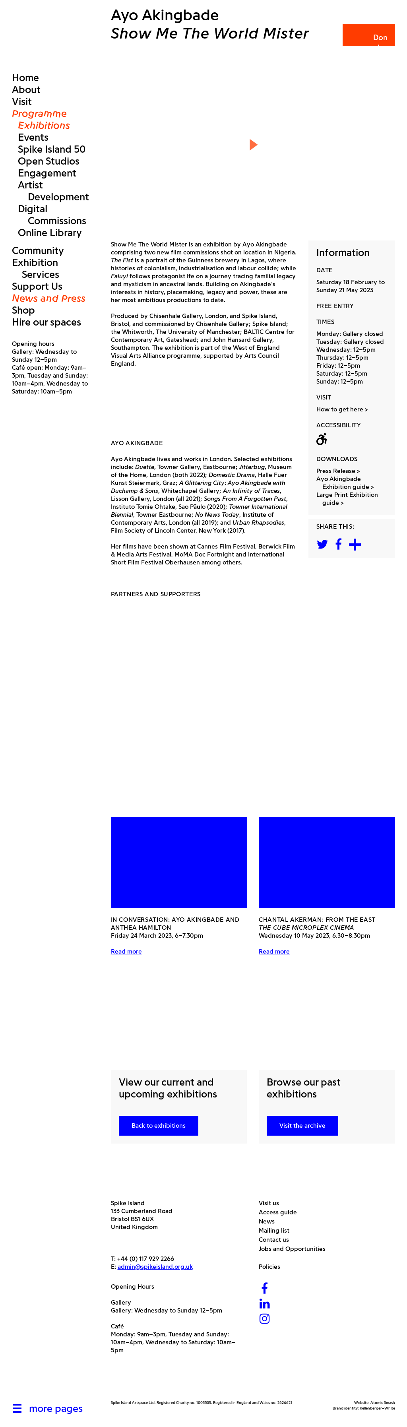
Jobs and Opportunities (295, 1249)
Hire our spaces (46, 322)
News (270, 1221)
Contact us (277, 1239)
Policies (272, 1266)
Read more (126, 951)
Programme (39, 113)
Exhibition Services (35, 268)
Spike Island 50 (51, 149)
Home (25, 77)
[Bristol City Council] (190, 1381)
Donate (368, 42)
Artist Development (53, 191)
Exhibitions (44, 125)
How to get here (339, 409)
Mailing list (277, 1230)
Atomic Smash (382, 1402)
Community (38, 250)
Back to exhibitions (159, 1125)
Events (33, 137)
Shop (23, 310)
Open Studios (48, 161)
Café (117, 1326)
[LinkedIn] (265, 1304)
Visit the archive (302, 1125)
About (26, 89)
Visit (22, 101)
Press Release (338, 471)
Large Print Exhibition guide (350, 498)
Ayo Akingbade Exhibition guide (345, 483)
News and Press (48, 298)
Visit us (272, 1203)
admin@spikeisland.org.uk (155, 1266)
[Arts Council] (131, 1381)
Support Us (37, 286)
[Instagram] (265, 1319)
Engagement (47, 173)
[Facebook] (265, 1289)
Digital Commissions (52, 215)
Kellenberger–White (377, 1408)
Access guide (281, 1212)
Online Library (50, 232)
